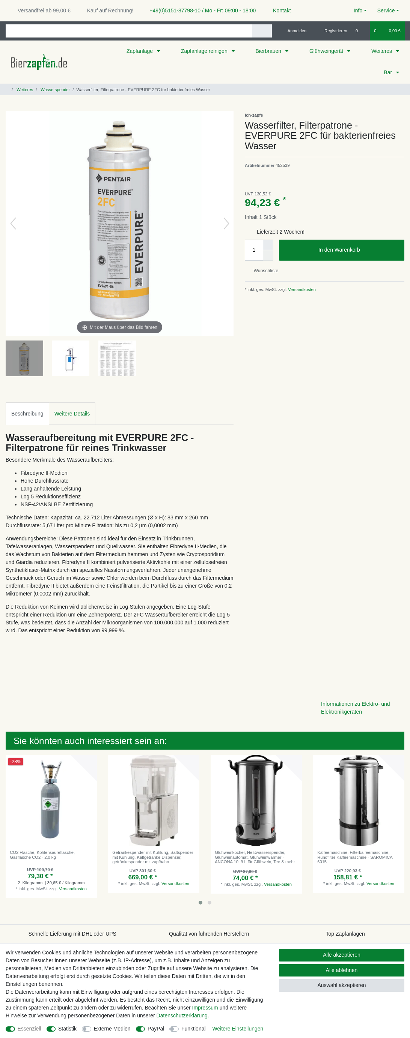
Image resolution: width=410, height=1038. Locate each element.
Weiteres (382, 51)
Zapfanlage (140, 51)
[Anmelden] (294, 30)
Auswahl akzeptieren (341, 985)
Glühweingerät (327, 51)
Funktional (193, 1029)
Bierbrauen (269, 51)
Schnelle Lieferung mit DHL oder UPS (72, 934)
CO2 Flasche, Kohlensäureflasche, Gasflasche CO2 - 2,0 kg (42, 854)
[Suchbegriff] (129, 31)
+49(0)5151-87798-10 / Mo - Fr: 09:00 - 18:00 (200, 11)
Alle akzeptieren (341, 955)
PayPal (156, 1029)
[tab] (27, 413)
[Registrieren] (331, 30)
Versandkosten (301, 289)
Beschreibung (27, 414)
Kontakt (278, 11)
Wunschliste (263, 270)
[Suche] (261, 31)
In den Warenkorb (358, 250)
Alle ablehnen (342, 970)
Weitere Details (72, 414)
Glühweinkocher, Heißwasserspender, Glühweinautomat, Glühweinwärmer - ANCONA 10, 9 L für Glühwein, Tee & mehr (255, 857)
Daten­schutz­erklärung (182, 1015)
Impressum (205, 1008)
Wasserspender (54, 89)
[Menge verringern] (268, 255)
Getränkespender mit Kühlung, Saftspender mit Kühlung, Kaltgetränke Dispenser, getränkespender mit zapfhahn (152, 857)
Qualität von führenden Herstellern (209, 934)
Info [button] (358, 11)
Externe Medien (112, 1029)
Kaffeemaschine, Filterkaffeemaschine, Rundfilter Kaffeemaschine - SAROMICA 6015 (354, 857)
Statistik (67, 1029)
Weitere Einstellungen (237, 1029)
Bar (388, 72)
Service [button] (386, 11)
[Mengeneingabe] (254, 250)
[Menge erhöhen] (268, 245)
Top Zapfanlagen (345, 934)
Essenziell (29, 1029)
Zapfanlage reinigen (205, 51)
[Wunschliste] (360, 30)
